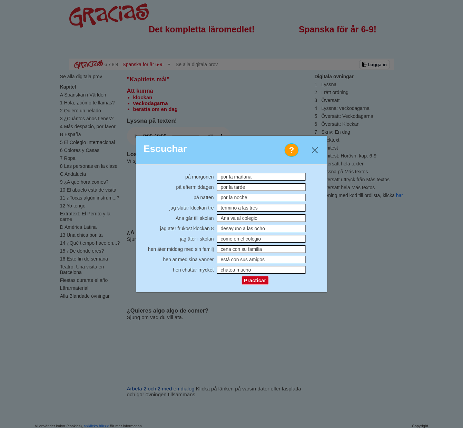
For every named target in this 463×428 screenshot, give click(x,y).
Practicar (255, 280)
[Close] (315, 150)
